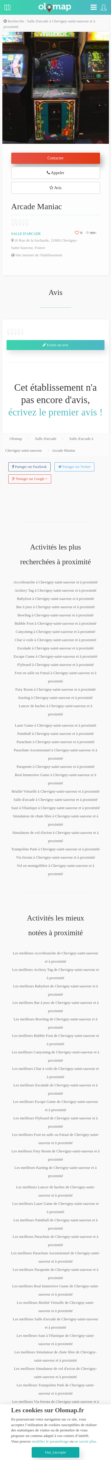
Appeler (55, 173)
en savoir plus (85, 1441)
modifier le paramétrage (50, 1441)
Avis (55, 188)
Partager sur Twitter (74, 467)
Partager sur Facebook (29, 467)
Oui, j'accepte (55, 1452)
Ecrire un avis (55, 345)
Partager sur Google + (30, 479)
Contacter (55, 158)
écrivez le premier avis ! (55, 412)
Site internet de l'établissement (36, 255)
